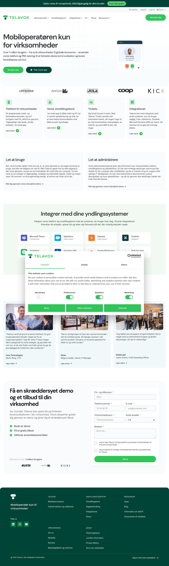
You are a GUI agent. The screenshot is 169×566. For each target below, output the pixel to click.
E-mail (129, 403)
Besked (98, 426)
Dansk (161, 10)
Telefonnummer (102, 403)
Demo (88, 516)
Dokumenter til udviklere (134, 516)
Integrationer (91, 511)
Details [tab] (84, 265)
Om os (51, 533)
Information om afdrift (133, 511)
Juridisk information (94, 538)
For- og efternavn (103, 392)
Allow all (122, 308)
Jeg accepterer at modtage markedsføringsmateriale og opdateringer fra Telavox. (125, 451)
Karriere (51, 543)
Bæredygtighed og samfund (60, 548)
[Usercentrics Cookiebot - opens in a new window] (129, 256)
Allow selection (84, 308)
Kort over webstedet (95, 548)
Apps (126, 501)
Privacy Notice (92, 543)
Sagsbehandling (93, 506)
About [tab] (124, 265)
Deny (46, 308)
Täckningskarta (92, 533)
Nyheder (51, 538)
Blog (126, 506)
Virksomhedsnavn (103, 415)
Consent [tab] (45, 265)
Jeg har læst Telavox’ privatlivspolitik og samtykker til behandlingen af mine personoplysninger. (125, 443)
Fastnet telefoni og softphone (60, 506)
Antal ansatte (132, 415)
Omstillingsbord (93, 501)
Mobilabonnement (56, 501)
